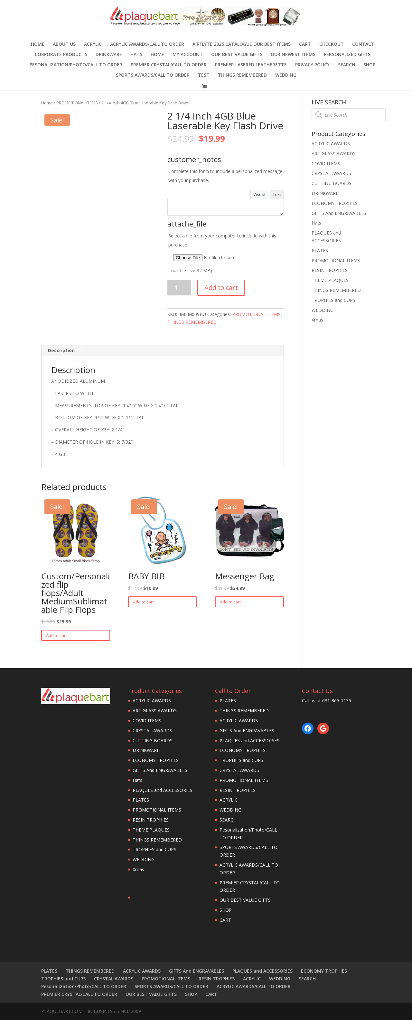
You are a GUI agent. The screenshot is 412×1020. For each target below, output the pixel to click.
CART (305, 44)
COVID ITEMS (326, 163)
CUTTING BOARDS (331, 183)
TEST (204, 75)
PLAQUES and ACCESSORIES (162, 790)
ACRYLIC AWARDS (331, 143)
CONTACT (363, 44)
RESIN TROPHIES (330, 270)
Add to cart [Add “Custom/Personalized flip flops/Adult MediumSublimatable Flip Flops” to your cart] (56, 635)
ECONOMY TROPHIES (335, 203)
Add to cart (221, 287)
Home (37, 44)
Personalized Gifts (347, 54)
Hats (136, 54)
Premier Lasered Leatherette (251, 65)
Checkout (331, 44)
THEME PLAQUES (330, 280)
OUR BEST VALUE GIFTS (236, 54)
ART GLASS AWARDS (334, 153)
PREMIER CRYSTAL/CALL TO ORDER (169, 65)
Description (61, 350)
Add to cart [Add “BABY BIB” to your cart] (143, 602)
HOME (157, 54)
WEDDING (285, 75)
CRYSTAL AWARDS (331, 173)
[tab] (61, 350)
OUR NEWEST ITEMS (293, 54)
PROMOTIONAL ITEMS (77, 103)
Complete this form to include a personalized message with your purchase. (225, 175)
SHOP (369, 65)
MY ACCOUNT (188, 54)
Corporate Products (61, 54)
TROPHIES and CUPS (333, 300)
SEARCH (346, 65)
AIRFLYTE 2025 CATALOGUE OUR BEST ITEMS (241, 44)
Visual (259, 194)
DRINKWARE (109, 54)
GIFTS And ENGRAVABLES (339, 213)
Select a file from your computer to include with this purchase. (225, 253)
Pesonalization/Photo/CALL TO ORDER (76, 65)
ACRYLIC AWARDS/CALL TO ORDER (147, 44)
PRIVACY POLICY (312, 65)
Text (277, 194)
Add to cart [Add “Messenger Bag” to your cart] (230, 602)
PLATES (320, 250)
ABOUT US (64, 44)
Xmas (317, 320)
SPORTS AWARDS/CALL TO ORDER (153, 75)
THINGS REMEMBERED (242, 75)
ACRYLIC (93, 44)
